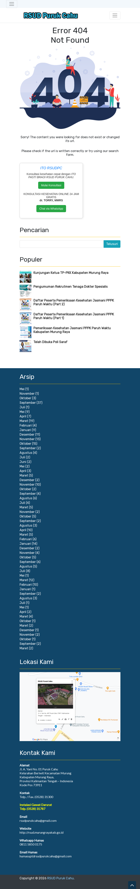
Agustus (26, 453)
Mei (22, 389)
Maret (24, 421)
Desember (27, 434)
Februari (26, 425)
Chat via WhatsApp (51, 208)
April (23, 416)
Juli (22, 407)
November (27, 393)
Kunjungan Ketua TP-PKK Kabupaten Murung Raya (70, 273)
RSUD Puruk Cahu (60, 878)
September (28, 403)
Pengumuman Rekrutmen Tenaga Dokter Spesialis (70, 286)
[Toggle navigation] (11, 4)
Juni (23, 462)
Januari (25, 430)
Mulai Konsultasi (51, 185)
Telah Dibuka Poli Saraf (50, 342)
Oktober (25, 398)
